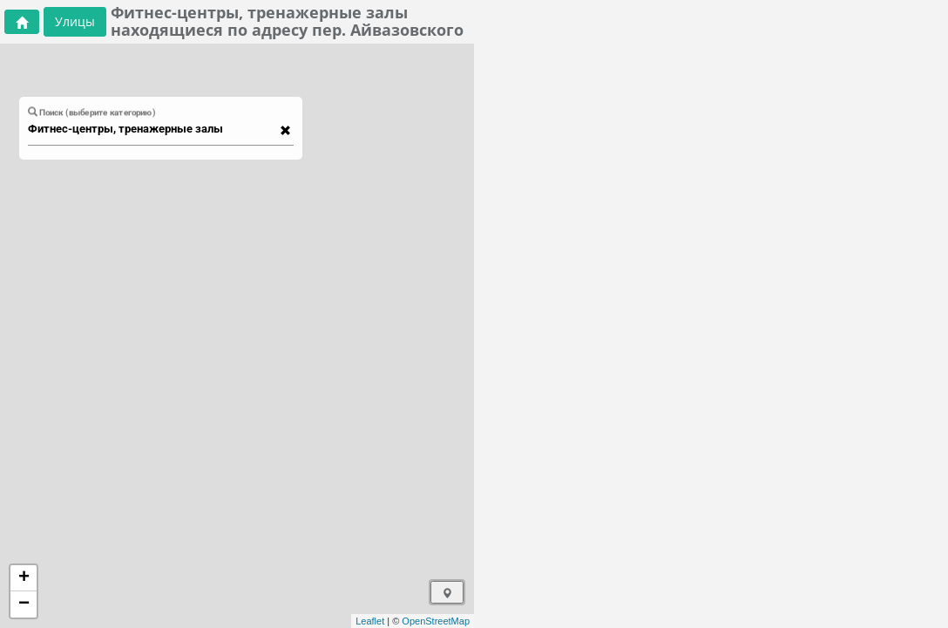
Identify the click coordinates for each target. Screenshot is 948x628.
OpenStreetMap (436, 621)
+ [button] (24, 578)
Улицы (75, 21)
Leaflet (370, 621)
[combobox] (152, 129)
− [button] (24, 604)
